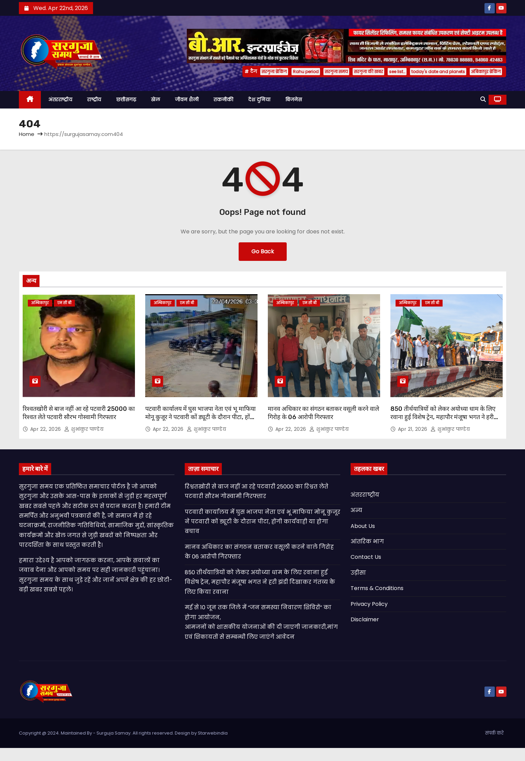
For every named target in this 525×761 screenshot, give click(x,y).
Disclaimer (365, 619)
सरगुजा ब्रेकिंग (274, 71)
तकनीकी (223, 99)
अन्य (356, 510)
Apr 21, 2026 (413, 429)
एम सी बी (64, 302)
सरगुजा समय (336, 71)
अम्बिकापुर (40, 302)
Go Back (262, 251)
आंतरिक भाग (367, 541)
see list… (397, 71)
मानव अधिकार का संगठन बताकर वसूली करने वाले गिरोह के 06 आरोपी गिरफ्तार (323, 413)
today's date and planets (438, 71)
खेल (155, 99)
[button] (483, 99)
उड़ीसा (358, 573)
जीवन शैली (186, 99)
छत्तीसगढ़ (126, 99)
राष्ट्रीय (94, 99)
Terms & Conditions (377, 588)
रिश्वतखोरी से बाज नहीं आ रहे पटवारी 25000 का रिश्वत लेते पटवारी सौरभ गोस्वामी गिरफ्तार (79, 413)
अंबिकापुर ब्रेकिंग (486, 71)
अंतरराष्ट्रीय (60, 99)
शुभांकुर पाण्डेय (83, 429)
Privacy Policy (369, 604)
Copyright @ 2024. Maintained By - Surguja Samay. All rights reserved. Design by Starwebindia (123, 733)
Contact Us (366, 557)
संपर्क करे (494, 733)
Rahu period (306, 71)
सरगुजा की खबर (368, 71)
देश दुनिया (259, 99)
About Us (363, 526)
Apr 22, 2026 (46, 429)
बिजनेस (293, 99)
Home (26, 134)
